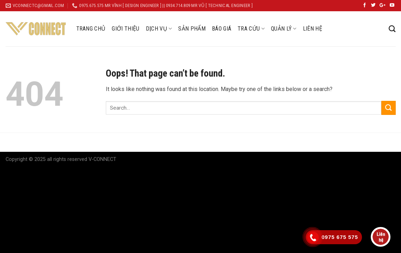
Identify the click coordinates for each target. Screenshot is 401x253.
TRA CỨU (251, 28)
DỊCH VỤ (159, 28)
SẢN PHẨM (192, 28)
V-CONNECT (102, 159)
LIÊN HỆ (312, 28)
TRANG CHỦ (91, 28)
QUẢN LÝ (284, 28)
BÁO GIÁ (221, 28)
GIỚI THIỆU (125, 28)
